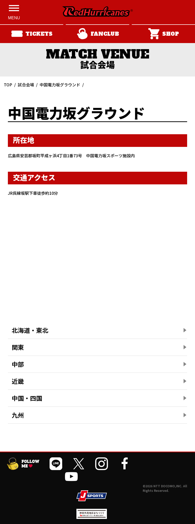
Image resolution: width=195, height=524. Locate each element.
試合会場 (26, 85)
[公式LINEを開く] (56, 463)
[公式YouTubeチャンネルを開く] (71, 476)
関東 (18, 347)
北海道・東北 (30, 330)
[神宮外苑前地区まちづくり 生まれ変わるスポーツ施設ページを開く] (91, 517)
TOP (8, 85)
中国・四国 (27, 398)
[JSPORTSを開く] (91, 495)
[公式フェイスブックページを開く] (124, 463)
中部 (18, 364)
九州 (18, 415)
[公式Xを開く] (78, 463)
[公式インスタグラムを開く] (101, 463)
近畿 (18, 381)
